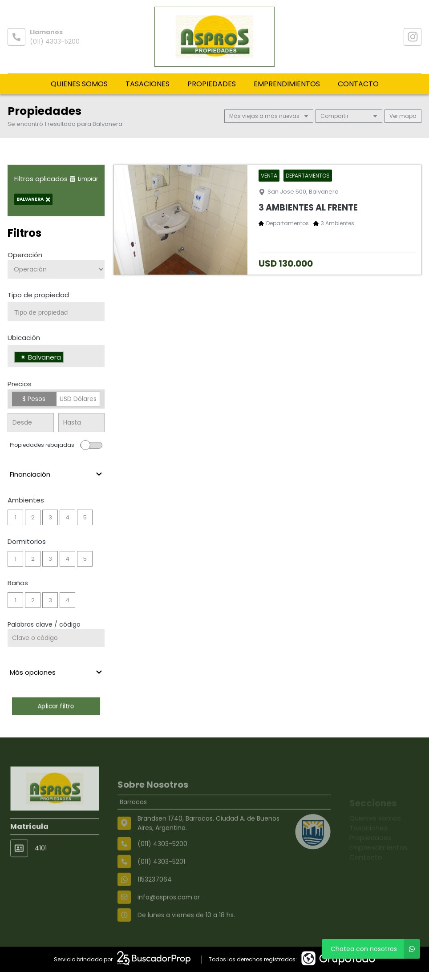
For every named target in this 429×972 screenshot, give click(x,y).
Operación (25, 254)
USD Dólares (78, 398)
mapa (403, 116)
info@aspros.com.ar (169, 917)
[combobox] (56, 311)
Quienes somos (79, 84)
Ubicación (24, 337)
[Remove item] (23, 357)
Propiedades (211, 84)
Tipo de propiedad (38, 295)
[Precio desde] (31, 422)
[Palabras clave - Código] (56, 638)
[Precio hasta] (81, 422)
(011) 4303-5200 (55, 41)
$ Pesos (33, 398)
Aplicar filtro (56, 706)
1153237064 (155, 899)
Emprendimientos (287, 84)
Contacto (358, 84)
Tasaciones (147, 84)
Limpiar (83, 178)
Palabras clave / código (44, 624)
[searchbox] (59, 312)
